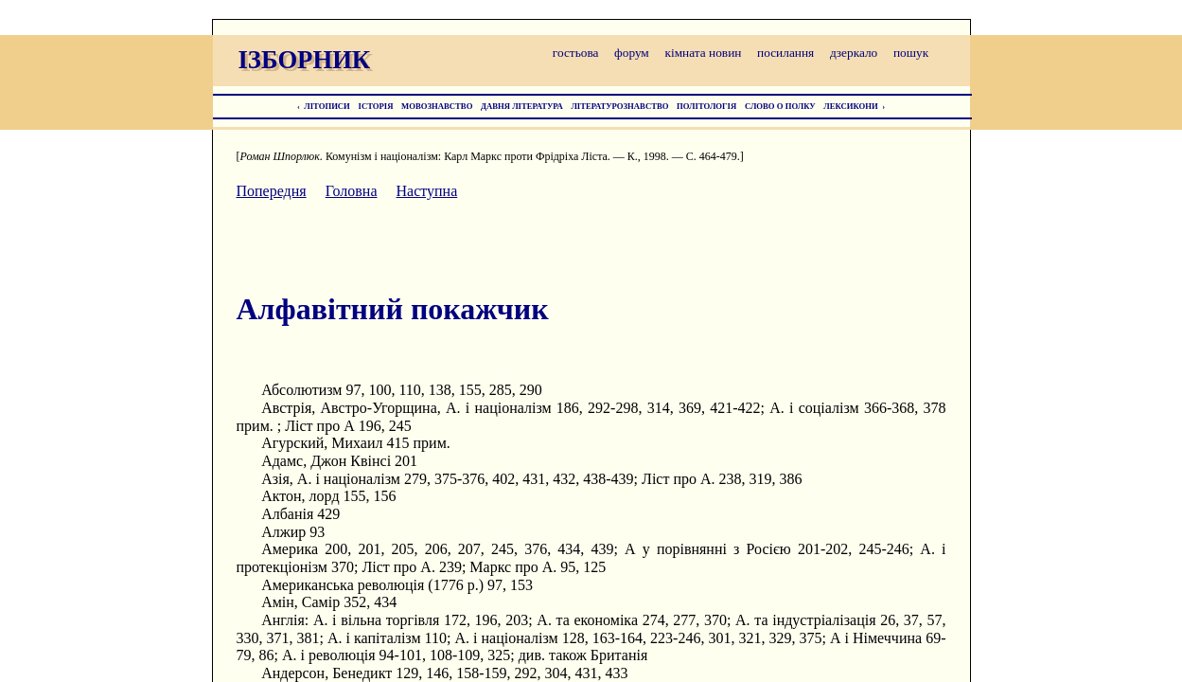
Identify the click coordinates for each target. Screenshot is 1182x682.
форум (631, 52)
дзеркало (853, 52)
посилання (785, 52)
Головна (352, 191)
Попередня (272, 191)
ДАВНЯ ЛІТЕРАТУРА (522, 106)
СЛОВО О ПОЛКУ (780, 106)
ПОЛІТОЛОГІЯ (706, 106)
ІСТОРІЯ (376, 106)
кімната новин (702, 52)
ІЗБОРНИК (304, 59)
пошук (910, 52)
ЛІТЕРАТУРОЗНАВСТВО (619, 106)
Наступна (427, 191)
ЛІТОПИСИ (327, 106)
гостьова (576, 52)
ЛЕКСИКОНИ (850, 106)
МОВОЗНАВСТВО (436, 106)
